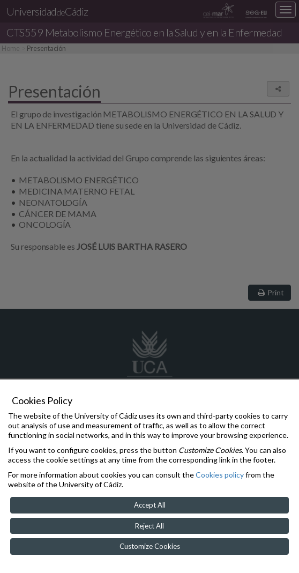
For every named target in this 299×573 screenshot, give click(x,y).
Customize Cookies (149, 546)
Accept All (150, 505)
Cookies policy (220, 474)
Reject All (149, 526)
